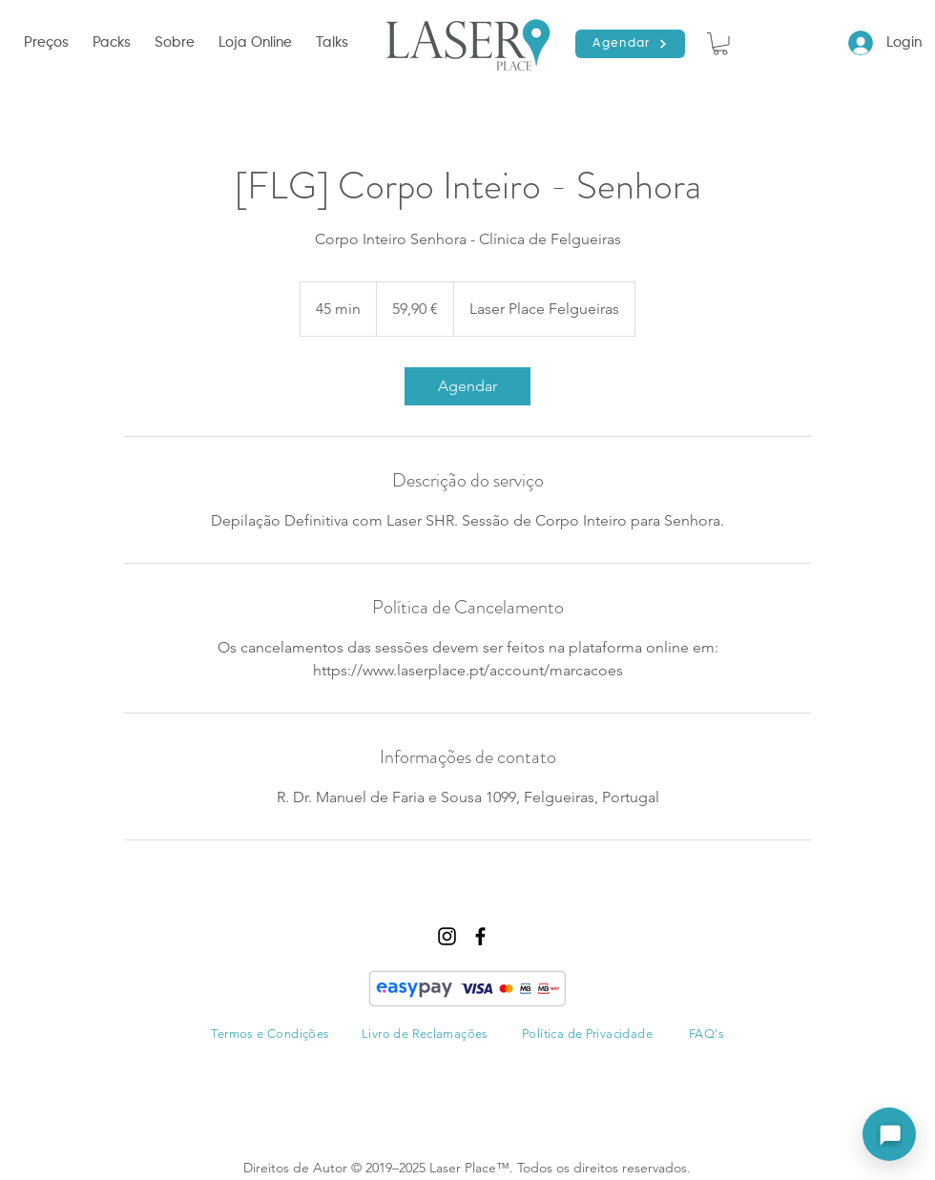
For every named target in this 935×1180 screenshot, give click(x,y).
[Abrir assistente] (889, 1134)
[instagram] (447, 936)
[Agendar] (630, 44)
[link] (467, 386)
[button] (177, 43)
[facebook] (480, 936)
